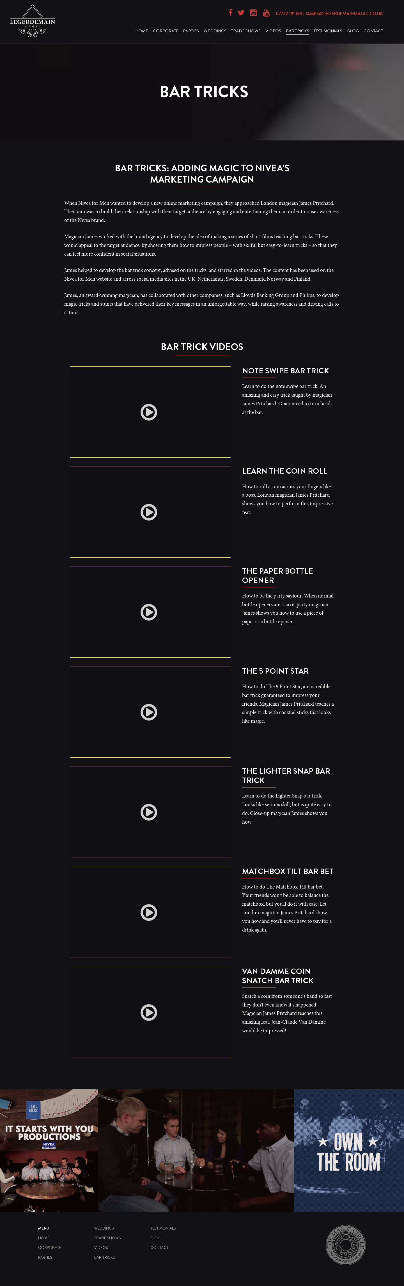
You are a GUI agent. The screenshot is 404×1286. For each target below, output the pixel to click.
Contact (373, 31)
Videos (273, 31)
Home (141, 31)
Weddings (215, 31)
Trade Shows (246, 31)
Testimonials (328, 31)
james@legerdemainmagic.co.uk (344, 13)
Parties (191, 31)
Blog (353, 31)
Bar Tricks (297, 31)
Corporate (165, 31)
